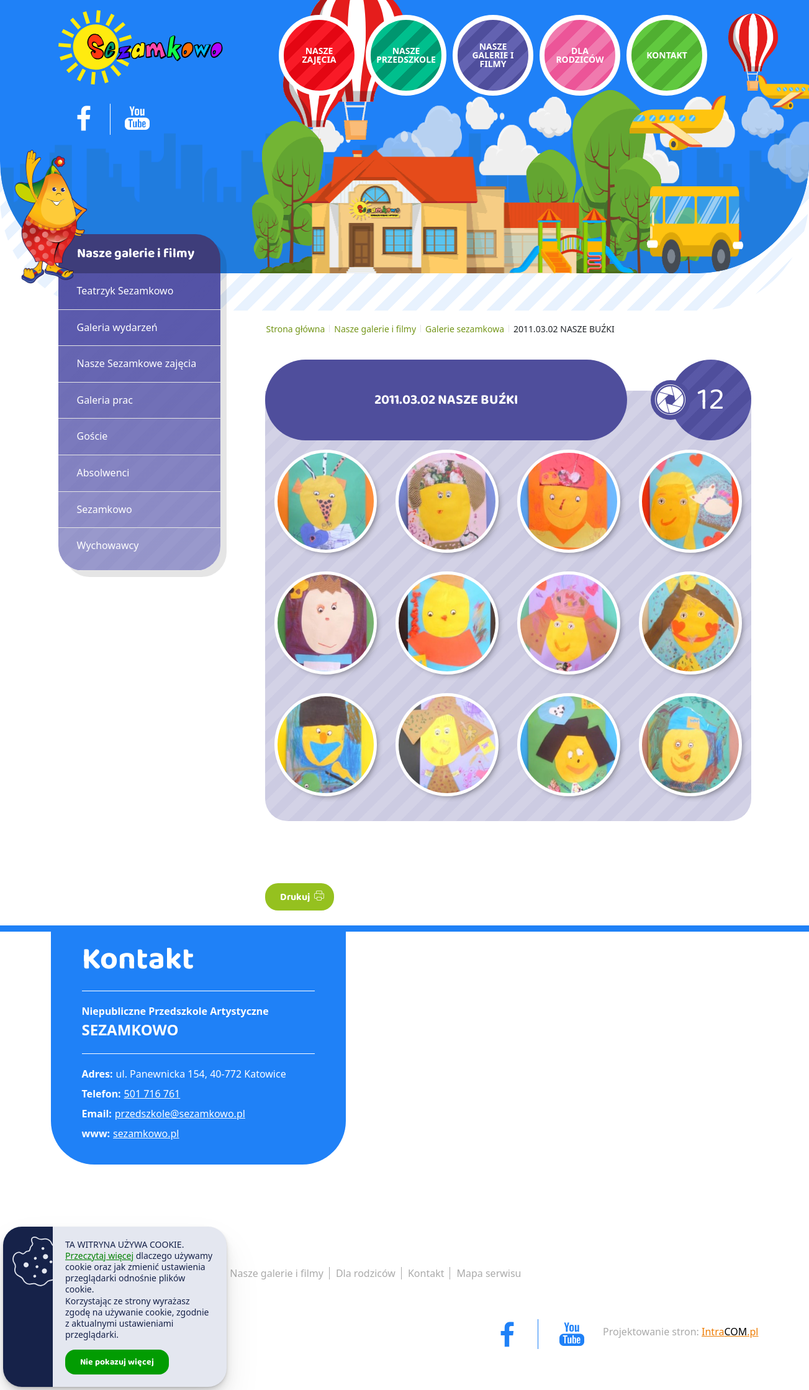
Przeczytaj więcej (99, 1255)
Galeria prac (105, 400)
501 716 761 (152, 1094)
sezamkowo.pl (146, 1133)
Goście (92, 436)
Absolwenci (103, 472)
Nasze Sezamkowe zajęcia (137, 363)
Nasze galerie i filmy (375, 329)
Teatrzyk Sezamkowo (125, 291)
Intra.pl (730, 1331)
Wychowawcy (108, 545)
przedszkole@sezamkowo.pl (180, 1113)
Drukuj (302, 897)
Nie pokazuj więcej (117, 1362)
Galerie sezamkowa (464, 329)
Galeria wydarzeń (117, 327)
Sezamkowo (104, 509)
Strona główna (295, 329)
